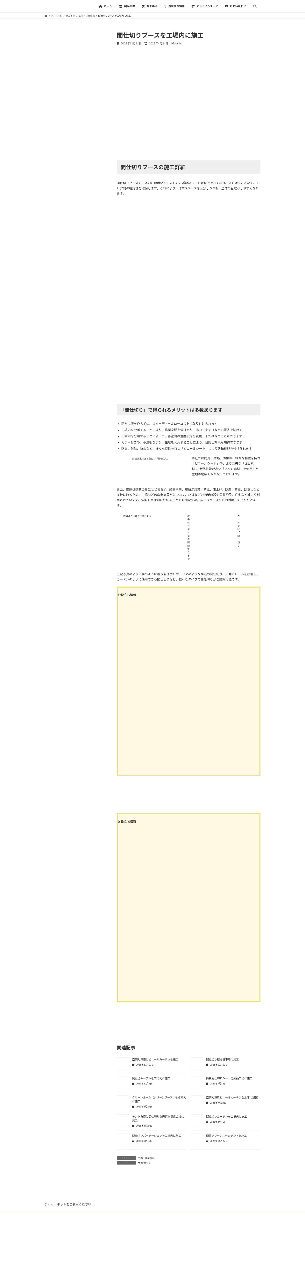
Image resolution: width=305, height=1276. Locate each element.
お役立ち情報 (103, 1244)
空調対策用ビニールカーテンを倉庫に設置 (232, 1097)
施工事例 (84, 1244)
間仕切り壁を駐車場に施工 (222, 1059)
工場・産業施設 (146, 1158)
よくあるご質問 (125, 1244)
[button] (255, 6)
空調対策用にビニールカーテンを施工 (155, 1059)
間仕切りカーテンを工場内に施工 (226, 1116)
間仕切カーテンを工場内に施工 (151, 1078)
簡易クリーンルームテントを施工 (226, 1135)
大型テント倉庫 (129, 1273)
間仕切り (146, 1162)
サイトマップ (211, 1244)
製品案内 (67, 1244)
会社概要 (192, 1244)
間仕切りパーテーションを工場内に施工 (156, 1135)
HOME (51, 1244)
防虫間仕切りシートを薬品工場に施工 (229, 1078)
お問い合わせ (173, 1244)
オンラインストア (149, 1244)
